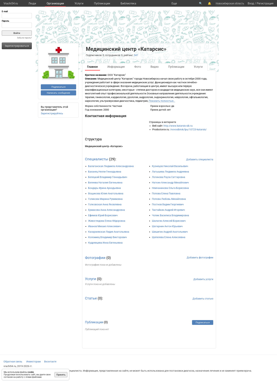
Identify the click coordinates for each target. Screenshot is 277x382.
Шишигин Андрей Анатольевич (170, 231)
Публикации (102, 3)
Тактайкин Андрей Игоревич (168, 209)
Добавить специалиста (199, 159)
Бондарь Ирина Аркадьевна (104, 188)
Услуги (79, 3)
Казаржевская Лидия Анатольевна (108, 231)
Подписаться (58, 87)
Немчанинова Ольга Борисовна (170, 188)
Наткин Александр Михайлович (170, 182)
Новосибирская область (230, 3)
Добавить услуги (203, 279)
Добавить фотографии (200, 257)
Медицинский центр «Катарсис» (104, 146)
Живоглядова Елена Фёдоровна (106, 220)
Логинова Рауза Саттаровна (168, 177)
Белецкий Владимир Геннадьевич (107, 177)
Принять (61, 374)
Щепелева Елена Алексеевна (168, 237)
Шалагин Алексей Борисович (169, 220)
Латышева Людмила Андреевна (170, 171)
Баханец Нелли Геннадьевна (104, 171)
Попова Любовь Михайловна (169, 199)
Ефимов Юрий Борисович (103, 215)
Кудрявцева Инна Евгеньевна (105, 242)
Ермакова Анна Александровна (106, 209)
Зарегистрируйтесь (52, 113)
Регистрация (265, 3)
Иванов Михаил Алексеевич (104, 226)
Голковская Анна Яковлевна (105, 204)
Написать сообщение (58, 93)
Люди (32, 3)
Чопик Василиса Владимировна (170, 215)
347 (136, 55)
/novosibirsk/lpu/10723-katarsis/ (188, 129)
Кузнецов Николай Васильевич (170, 166)
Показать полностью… (162, 100)
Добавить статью (203, 298)
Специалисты (96, 159)
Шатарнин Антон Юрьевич (167, 226)
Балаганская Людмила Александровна (111, 166)
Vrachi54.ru (11, 3)
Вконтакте (50, 361)
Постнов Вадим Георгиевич (168, 204)
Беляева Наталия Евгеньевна (105, 182)
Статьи (91, 298)
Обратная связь (13, 361)
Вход (251, 3)
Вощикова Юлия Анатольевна (105, 193)
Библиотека (128, 3)
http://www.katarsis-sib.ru (178, 125)
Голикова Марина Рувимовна (105, 199)
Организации (55, 3)
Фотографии (95, 258)
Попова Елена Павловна (166, 193)
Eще (174, 3)
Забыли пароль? (24, 38)
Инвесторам (33, 361)
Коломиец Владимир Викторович (107, 237)
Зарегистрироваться (17, 45)
